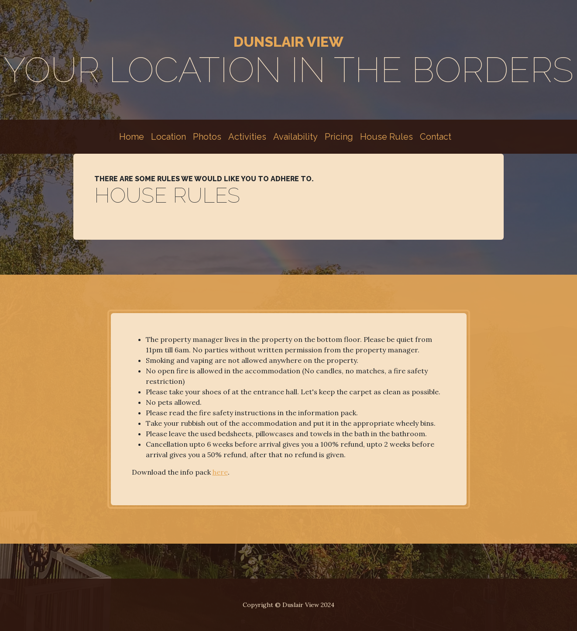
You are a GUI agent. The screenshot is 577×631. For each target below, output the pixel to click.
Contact (435, 136)
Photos (207, 136)
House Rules (386, 136)
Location (168, 136)
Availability (295, 136)
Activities (247, 136)
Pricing (339, 136)
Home (131, 136)
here (220, 472)
